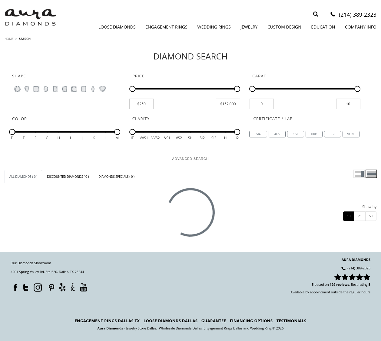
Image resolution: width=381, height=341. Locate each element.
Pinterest (50, 286)
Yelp (62, 287)
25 (359, 216)
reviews (342, 284)
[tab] (23, 176)
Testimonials (291, 320)
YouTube (83, 287)
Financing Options (251, 320)
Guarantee (213, 320)
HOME (9, 39)
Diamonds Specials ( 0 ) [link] (116, 176)
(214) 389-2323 (357, 15)
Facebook (14, 286)
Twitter (24, 286)
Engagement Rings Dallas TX (107, 320)
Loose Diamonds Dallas (170, 320)
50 (371, 216)
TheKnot (73, 287)
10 (348, 216)
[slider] (132, 89)
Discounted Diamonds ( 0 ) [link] (68, 176)
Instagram (37, 287)
